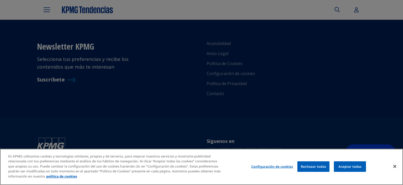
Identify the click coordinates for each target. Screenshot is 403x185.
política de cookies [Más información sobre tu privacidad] (61, 178)
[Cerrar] (394, 167)
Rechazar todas (313, 168)
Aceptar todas (350, 168)
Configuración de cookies (272, 168)
